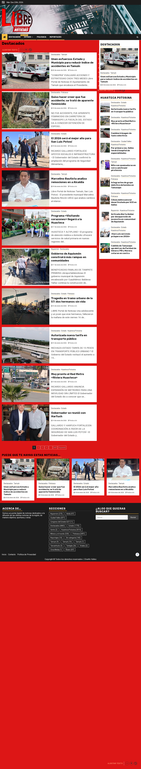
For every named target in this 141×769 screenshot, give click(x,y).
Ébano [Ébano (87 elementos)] (70, 550)
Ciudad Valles (126, 141)
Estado (27, 37)
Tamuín (64, 54)
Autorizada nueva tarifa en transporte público (69, 337)
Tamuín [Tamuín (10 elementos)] (67, 542)
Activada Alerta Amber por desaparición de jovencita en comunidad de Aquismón (123, 218)
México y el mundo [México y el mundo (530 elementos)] (59, 534)
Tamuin (114, 162)
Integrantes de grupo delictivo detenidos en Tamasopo (122, 185)
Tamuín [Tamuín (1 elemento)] (80, 542)
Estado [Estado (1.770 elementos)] (74, 526)
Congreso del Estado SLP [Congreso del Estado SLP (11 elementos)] (61, 522)
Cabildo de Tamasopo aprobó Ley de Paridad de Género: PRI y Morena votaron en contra (123, 249)
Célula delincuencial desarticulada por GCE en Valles (124, 202)
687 (55, 448)
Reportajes (55, 37)
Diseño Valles (90, 559)
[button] (22, 50)
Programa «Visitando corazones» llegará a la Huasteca (66, 219)
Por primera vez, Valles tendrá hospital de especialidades (122, 150)
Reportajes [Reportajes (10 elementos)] (56, 538)
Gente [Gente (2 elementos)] (53, 530)
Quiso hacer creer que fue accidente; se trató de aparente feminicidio (72, 100)
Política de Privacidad (26, 554)
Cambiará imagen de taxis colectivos (121, 134)
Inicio (4, 554)
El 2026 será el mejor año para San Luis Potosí (71, 140)
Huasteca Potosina (75, 331)
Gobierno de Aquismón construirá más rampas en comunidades (68, 257)
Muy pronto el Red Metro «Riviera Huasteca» (67, 375)
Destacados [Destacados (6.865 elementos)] (57, 526)
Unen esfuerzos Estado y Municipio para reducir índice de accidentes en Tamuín (72, 62)
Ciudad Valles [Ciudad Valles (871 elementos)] (57, 518)
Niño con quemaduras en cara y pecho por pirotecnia (123, 168)
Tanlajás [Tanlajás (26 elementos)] (71, 546)
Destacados (14, 37)
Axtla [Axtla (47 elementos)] (70, 514)
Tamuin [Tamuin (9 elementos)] (54, 542)
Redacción (73, 70)
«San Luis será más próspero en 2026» (120, 235)
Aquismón (55, 249)
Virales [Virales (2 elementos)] (84, 546)
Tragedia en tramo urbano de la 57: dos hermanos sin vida (72, 300)
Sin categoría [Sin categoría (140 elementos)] (73, 538)
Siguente (62, 448)
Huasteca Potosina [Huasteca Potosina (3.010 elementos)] (71, 530)
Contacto (12, 554)
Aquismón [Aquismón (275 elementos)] (56, 514)
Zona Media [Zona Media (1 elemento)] (56, 550)
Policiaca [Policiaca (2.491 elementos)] (79, 534)
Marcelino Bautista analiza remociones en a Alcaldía (69, 180)
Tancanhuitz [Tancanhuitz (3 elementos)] (56, 546)
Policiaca (41, 37)
